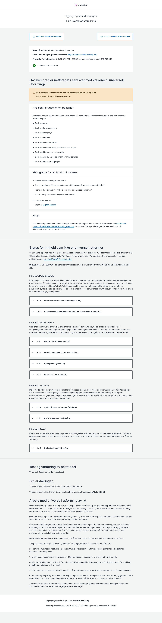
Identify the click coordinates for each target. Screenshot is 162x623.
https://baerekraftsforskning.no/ (82, 55)
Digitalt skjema (49, 205)
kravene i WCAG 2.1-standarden (58, 259)
